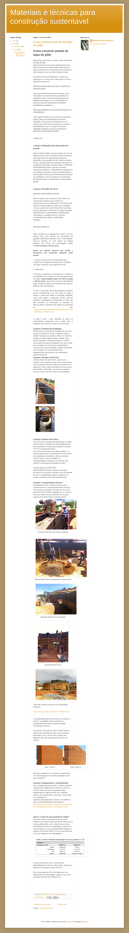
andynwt (69, 922)
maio (16, 49)
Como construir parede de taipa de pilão (19, 54)
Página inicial (62, 904)
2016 (14, 41)
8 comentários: (39, 897)
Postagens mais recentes (42, 904)
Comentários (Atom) (46, 908)
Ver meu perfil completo (98, 44)
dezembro (18, 46)
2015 (14, 44)
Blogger (85, 922)
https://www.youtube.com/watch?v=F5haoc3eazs (51, 712)
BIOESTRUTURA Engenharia (103, 41)
